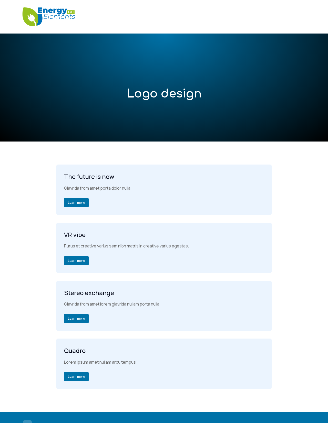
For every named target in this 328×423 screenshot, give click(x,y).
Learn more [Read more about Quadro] (76, 376)
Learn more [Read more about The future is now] (76, 202)
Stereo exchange (89, 292)
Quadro (75, 350)
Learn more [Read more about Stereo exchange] (76, 318)
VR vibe (75, 234)
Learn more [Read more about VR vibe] (76, 260)
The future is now (89, 176)
